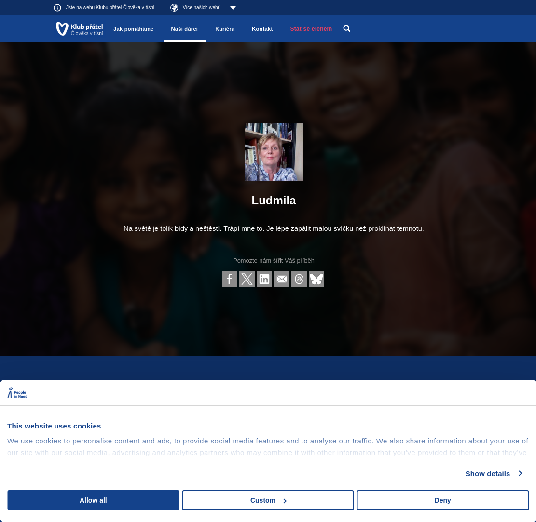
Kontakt (262, 29)
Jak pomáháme (133, 29)
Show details (488, 473)
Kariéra (224, 29)
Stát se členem (311, 29)
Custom (268, 500)
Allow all (93, 500)
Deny (443, 500)
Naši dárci (184, 29)
